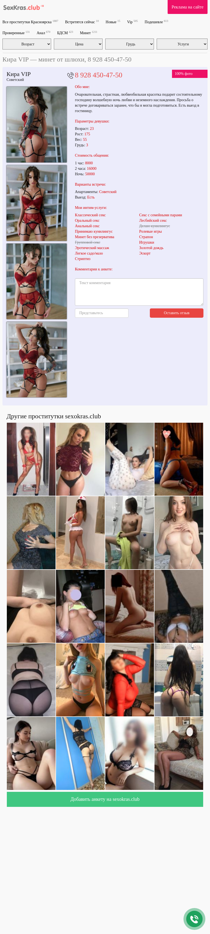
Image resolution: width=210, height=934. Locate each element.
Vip (132, 21)
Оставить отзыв (176, 313)
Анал (43, 32)
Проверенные (16, 32)
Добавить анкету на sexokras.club (105, 799)
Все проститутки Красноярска (30, 21)
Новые (113, 21)
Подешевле (156, 21)
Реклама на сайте (187, 7)
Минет (88, 32)
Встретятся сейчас (82, 21)
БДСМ (65, 32)
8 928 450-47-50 (98, 75)
